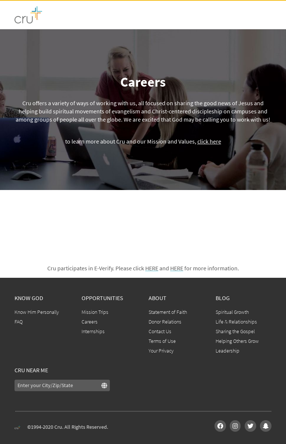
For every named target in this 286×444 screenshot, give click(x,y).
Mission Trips (95, 312)
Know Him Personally (37, 312)
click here (209, 141)
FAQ (19, 321)
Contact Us (160, 331)
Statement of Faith (168, 312)
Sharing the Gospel (235, 331)
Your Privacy (161, 350)
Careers (90, 321)
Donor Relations (165, 321)
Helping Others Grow (237, 341)
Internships (93, 331)
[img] (105, 385)
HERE (151, 268)
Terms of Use (162, 341)
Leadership (227, 350)
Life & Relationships (236, 321)
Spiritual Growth (232, 312)
